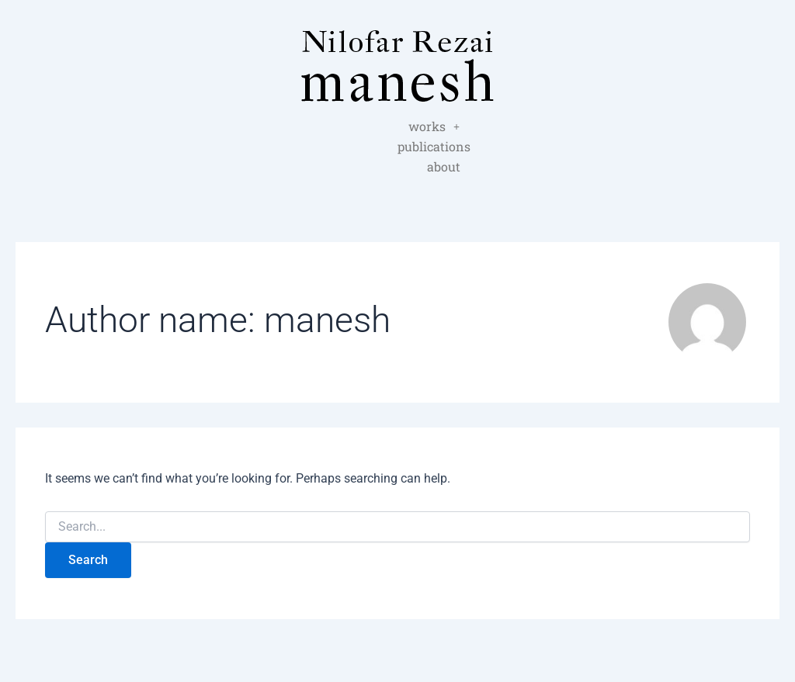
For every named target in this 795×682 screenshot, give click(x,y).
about (398, 146)
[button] (341, 126)
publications (423, 126)
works (341, 126)
